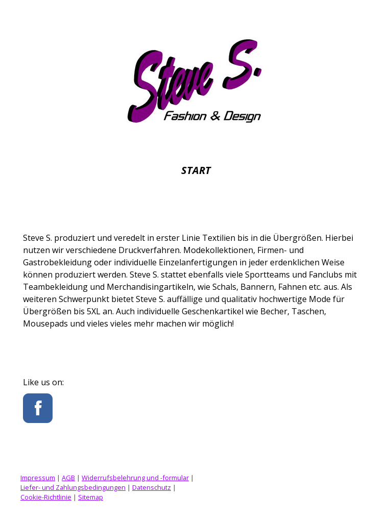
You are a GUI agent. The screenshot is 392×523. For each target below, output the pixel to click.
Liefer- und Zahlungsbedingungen (73, 487)
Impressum (37, 477)
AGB (68, 477)
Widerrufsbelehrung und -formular (135, 477)
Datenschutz (151, 487)
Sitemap (90, 497)
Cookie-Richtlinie (45, 497)
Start (196, 170)
